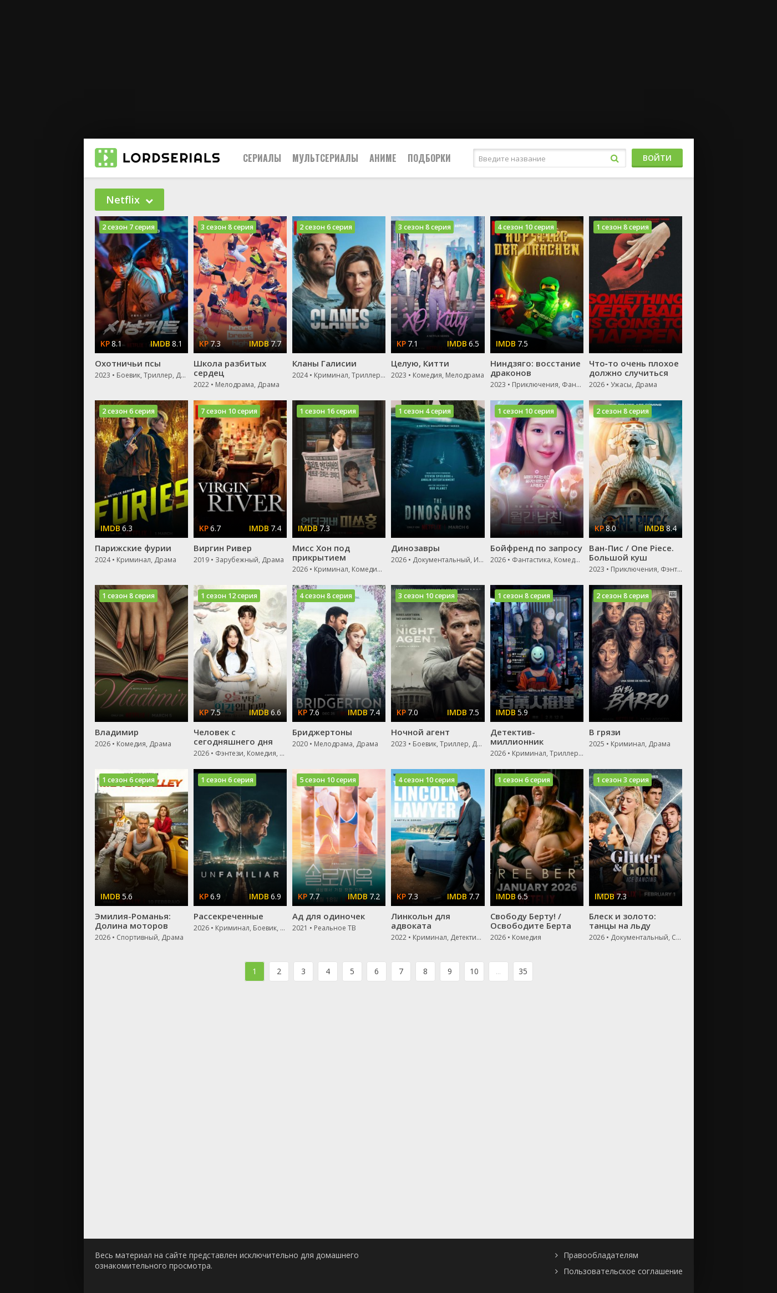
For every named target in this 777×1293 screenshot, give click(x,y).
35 (523, 971)
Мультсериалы (325, 158)
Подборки (429, 158)
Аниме (383, 158)
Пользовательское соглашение (623, 1271)
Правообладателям (600, 1255)
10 (474, 971)
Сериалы (262, 158)
